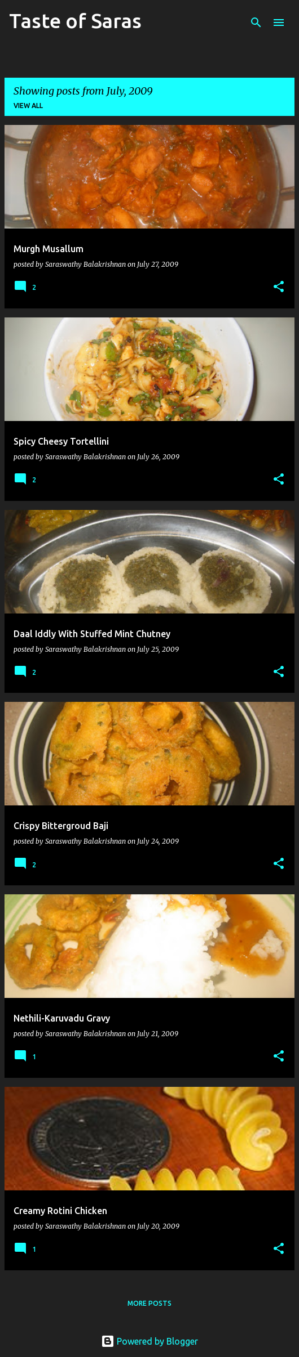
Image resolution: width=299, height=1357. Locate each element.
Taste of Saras (75, 20)
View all (28, 105)
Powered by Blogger (149, 1341)
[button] (278, 287)
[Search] (256, 22)
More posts (149, 1303)
